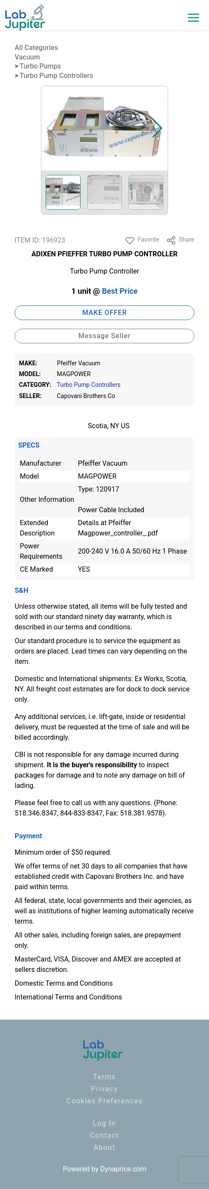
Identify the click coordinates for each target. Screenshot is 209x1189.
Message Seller (104, 336)
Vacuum (27, 57)
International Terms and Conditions (68, 997)
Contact (104, 1135)
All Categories (36, 48)
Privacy (104, 1089)
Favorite (142, 240)
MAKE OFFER (104, 312)
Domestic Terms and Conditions (64, 983)
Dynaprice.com (123, 1169)
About (104, 1147)
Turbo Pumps (40, 66)
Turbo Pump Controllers (57, 76)
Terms (104, 1077)
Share (180, 240)
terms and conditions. (99, 627)
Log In (104, 1123)
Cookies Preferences (104, 1101)
